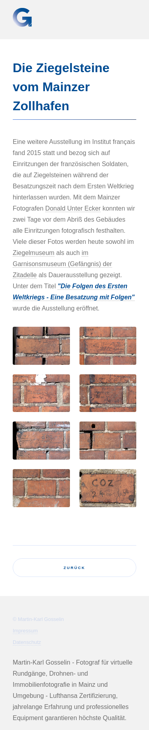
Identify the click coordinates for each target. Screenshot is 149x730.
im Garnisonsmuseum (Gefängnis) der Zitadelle (62, 263)
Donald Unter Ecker (73, 208)
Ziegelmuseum (33, 252)
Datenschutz (27, 642)
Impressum (25, 631)
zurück (74, 567)
